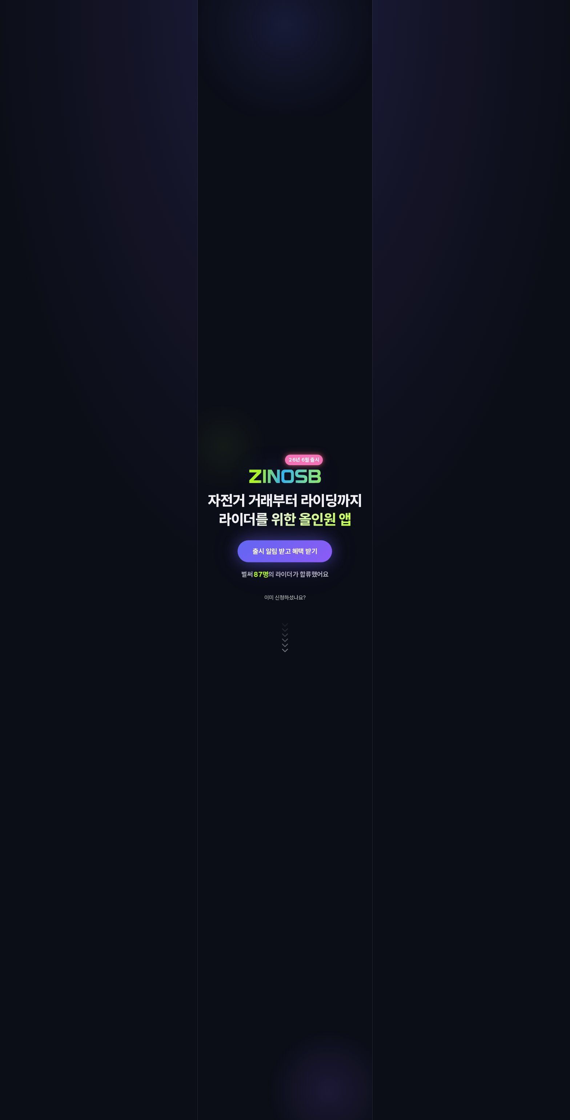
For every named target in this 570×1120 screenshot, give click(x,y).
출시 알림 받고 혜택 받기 (285, 551)
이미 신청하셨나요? (285, 597)
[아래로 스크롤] (285, 637)
